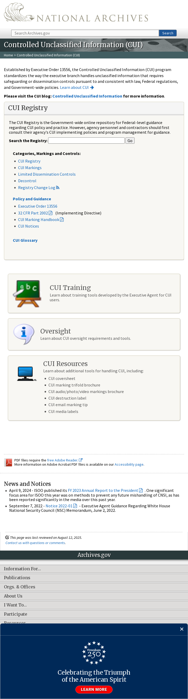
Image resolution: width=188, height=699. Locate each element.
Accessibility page (129, 464)
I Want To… (15, 605)
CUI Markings (30, 167)
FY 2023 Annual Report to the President (103, 490)
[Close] (182, 629)
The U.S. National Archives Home (76, 14)
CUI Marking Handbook (38, 219)
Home (8, 55)
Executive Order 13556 (37, 206)
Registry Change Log (36, 187)
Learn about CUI (74, 87)
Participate (15, 614)
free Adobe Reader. (64, 460)
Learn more (94, 689)
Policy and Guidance (32, 198)
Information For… (22, 569)
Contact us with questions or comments (35, 542)
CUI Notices (28, 226)
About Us (13, 596)
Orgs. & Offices (19, 587)
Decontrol (27, 180)
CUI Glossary (25, 240)
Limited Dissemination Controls (47, 174)
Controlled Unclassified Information (87, 96)
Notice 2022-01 (59, 505)
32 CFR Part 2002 (33, 213)
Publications (17, 578)
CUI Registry (29, 161)
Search (167, 33)
